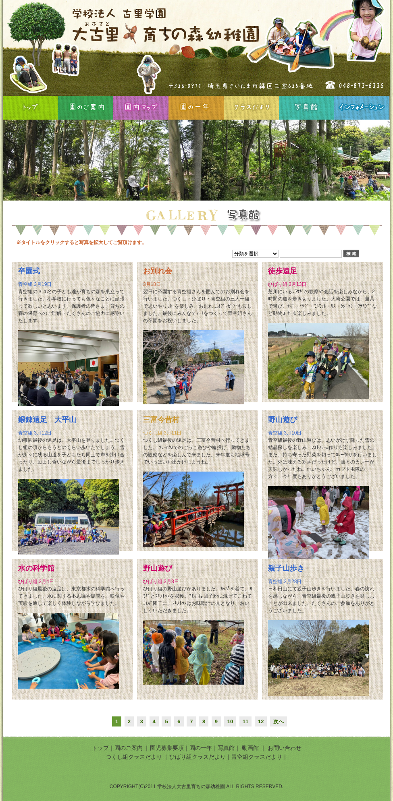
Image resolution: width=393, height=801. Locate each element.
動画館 (251, 748)
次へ (278, 721)
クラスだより (251, 108)
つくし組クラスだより (134, 756)
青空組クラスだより (256, 756)
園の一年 (196, 108)
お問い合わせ (285, 748)
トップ (100, 748)
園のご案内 (85, 108)
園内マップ (140, 108)
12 (261, 721)
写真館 (306, 108)
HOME (30, 108)
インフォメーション (361, 108)
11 (245, 721)
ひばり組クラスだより (197, 756)
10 (230, 721)
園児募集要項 (167, 748)
